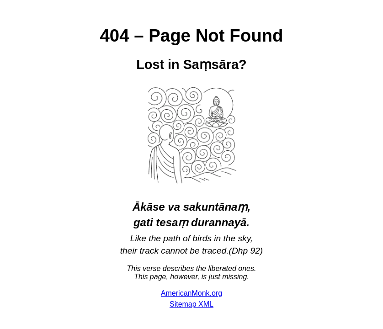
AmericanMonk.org (191, 293)
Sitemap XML (191, 304)
